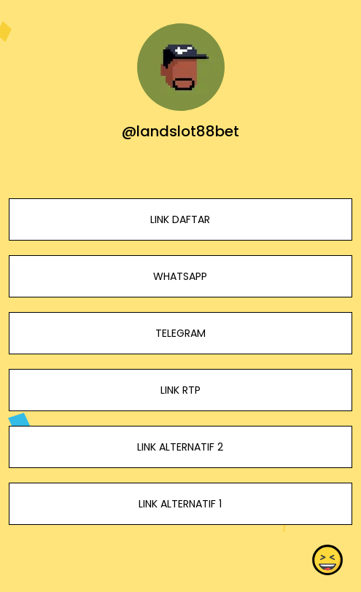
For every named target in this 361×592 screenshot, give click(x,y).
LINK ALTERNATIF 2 (180, 447)
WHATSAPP (180, 276)
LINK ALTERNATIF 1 (180, 503)
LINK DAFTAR (180, 219)
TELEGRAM (180, 333)
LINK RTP (180, 390)
